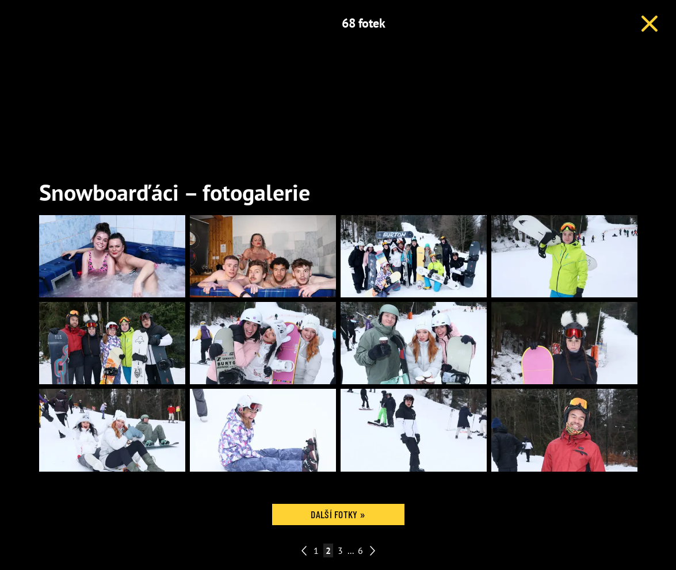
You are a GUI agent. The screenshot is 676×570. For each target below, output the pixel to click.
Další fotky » (338, 514)
